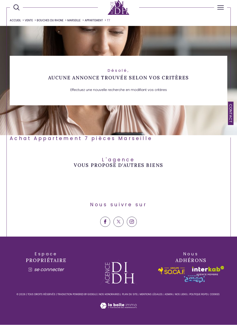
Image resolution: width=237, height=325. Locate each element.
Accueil (15, 20)
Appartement (94, 20)
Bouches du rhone (50, 20)
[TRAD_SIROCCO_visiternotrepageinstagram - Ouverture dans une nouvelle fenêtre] (132, 222)
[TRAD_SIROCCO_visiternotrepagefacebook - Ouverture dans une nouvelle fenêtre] (105, 222)
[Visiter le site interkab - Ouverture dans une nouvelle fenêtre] (208, 271)
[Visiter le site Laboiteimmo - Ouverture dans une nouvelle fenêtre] (118, 311)
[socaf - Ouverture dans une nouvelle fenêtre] (171, 271)
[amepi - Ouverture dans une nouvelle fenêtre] (194, 279)
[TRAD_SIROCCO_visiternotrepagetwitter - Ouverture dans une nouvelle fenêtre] (118, 222)
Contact (231, 113)
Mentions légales (151, 295)
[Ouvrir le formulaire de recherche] (16, 7)
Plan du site (129, 295)
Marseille (74, 20)
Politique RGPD (198, 295)
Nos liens (181, 295)
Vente (29, 20)
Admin (168, 295)
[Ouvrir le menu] (220, 7)
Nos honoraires (109, 295)
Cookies (215, 295)
